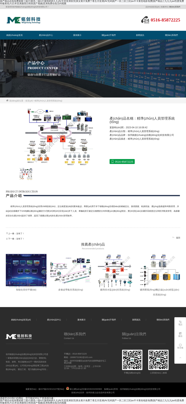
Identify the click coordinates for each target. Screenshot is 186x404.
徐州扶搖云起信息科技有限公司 (100, 392)
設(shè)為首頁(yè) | (153, 7)
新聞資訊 (140, 35)
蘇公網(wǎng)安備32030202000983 (86, 389)
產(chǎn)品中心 (46, 35)
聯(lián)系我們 (174, 7)
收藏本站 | (165, 7)
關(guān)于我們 (109, 35)
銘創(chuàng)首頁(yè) (21, 320)
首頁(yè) (29, 101)
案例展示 (77, 35)
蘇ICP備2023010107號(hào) (51, 389)
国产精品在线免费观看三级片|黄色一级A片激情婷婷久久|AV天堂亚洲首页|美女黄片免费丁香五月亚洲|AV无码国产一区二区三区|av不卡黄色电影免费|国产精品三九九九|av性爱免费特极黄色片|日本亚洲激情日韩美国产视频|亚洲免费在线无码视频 (92, 401)
